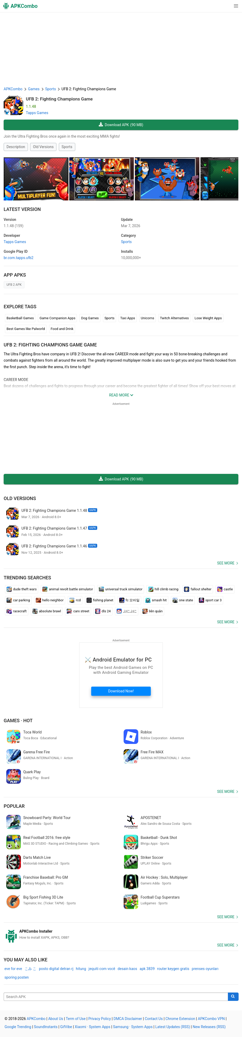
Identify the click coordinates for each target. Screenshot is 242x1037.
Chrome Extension (180, 1019)
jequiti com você (102, 969)
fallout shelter (197, 589)
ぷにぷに (127, 611)
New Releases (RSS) (209, 1027)
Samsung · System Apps (133, 1027)
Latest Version (22, 209)
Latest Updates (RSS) (172, 1027)
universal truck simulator (120, 589)
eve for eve (13, 969)
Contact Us (154, 1019)
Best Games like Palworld (26, 329)
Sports (67, 147)
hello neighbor (50, 600)
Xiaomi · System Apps (92, 1027)
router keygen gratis (173, 969)
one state (182, 600)
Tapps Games (37, 113)
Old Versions (43, 147)
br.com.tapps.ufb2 (18, 258)
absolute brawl (46, 611)
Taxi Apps (127, 318)
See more (225, 563)
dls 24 (103, 611)
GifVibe (66, 1027)
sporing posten (16, 977)
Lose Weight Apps (208, 318)
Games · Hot (18, 720)
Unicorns (147, 318)
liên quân (152, 611)
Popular (14, 806)
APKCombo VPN (211, 1019)
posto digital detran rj (56, 969)
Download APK (121, 125)
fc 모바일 (129, 600)
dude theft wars (22, 589)
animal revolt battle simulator (67, 589)
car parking (18, 600)
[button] (225, 6)
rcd (74, 600)
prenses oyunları (205, 969)
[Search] (233, 997)
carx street (78, 611)
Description (16, 147)
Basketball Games (20, 318)
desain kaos (127, 969)
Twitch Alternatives (174, 318)
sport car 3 (210, 600)
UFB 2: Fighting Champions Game (59, 99)
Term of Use (76, 1019)
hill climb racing (163, 589)
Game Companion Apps (57, 318)
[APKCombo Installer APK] (121, 934)
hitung (81, 969)
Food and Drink (62, 329)
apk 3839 (147, 969)
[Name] (116, 997)
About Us (55, 1019)
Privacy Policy (99, 1019)
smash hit (156, 600)
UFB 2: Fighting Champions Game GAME (50, 344)
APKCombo (13, 89)
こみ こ (30, 969)
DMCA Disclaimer (127, 1019)
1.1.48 (14, 226)
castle (225, 589)
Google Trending (18, 1027)
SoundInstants (45, 1027)
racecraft (17, 611)
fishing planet (100, 600)
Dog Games (90, 318)
